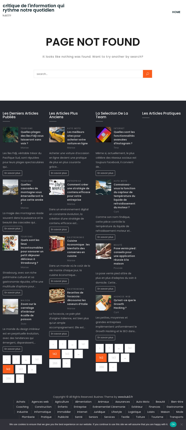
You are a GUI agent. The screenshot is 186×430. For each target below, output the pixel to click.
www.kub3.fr (125, 397)
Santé (78, 417)
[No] (181, 424)
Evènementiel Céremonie (109, 407)
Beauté (118, 245)
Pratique (46, 417)
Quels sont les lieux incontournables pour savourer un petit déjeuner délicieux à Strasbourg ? (32, 251)
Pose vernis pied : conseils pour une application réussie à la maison (125, 256)
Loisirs (151, 412)
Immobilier (64, 412)
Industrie (22, 412)
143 (21, 369)
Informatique (42, 412)
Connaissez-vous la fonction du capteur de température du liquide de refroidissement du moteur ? (124, 196)
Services (109, 417)
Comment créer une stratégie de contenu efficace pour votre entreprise (78, 192)
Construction (43, 407)
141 (37, 359)
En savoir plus (12, 173)
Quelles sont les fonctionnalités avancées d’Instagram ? (124, 137)
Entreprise (74, 181)
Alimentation (83, 402)
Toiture (140, 417)
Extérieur (137, 407)
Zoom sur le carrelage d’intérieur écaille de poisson (28, 311)
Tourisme (27, 128)
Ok (173, 424)
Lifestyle (117, 412)
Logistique (134, 412)
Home (176, 12)
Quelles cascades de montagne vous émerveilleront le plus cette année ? (32, 194)
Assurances (122, 402)
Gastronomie (75, 237)
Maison (25, 300)
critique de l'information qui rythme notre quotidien (33, 8)
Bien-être (177, 402)
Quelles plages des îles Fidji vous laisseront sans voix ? (32, 137)
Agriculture (62, 402)
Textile (125, 417)
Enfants (63, 407)
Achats (20, 402)
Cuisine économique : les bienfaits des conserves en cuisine (78, 248)
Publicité (63, 417)
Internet (119, 128)
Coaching (22, 407)
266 (8, 378)
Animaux (103, 402)
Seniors (93, 417)
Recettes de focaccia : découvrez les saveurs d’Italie (77, 298)
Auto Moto (74, 128)
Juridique (99, 412)
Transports (176, 417)
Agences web (122, 296)
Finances (154, 407)
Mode (179, 412)
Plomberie (28, 417)
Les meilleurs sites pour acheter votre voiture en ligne (77, 137)
